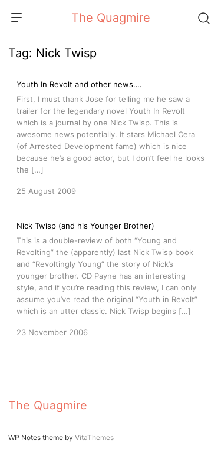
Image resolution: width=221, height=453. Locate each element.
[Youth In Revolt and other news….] (110, 137)
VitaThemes (94, 437)
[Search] (203, 17)
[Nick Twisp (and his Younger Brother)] (110, 278)
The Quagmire (110, 18)
